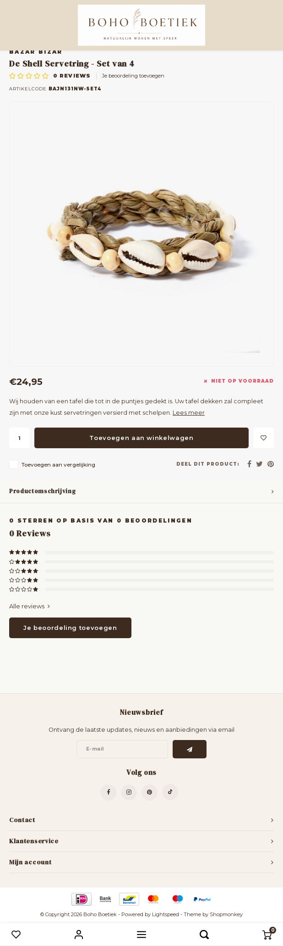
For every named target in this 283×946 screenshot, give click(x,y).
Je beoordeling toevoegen (133, 75)
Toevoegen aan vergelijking (58, 465)
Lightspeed (165, 914)
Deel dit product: (207, 464)
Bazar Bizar (36, 52)
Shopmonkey (226, 914)
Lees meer (189, 412)
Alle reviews (29, 606)
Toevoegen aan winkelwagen (141, 437)
